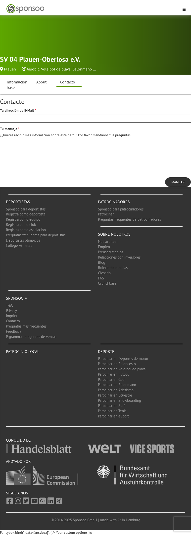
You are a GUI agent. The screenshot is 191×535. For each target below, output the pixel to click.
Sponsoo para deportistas (26, 209)
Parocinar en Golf (111, 379)
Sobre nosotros (114, 234)
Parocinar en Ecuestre (115, 395)
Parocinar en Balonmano (117, 384)
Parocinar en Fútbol (113, 374)
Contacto (67, 81)
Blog (101, 262)
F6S (101, 278)
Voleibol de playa (56, 69)
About (41, 81)
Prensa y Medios (110, 252)
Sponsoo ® (16, 298)
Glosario (104, 272)
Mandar (178, 182)
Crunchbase (107, 283)
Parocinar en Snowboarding (119, 400)
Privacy (11, 310)
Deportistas (18, 201)
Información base (17, 84)
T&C (9, 305)
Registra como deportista (25, 214)
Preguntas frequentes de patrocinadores (129, 219)
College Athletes (19, 245)
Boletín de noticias (113, 267)
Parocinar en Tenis (112, 410)
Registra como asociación (26, 229)
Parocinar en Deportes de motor (123, 358)
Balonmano (82, 69)
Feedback (13, 331)
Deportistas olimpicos (23, 240)
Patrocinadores (114, 201)
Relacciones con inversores (119, 257)
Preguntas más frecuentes (26, 326)
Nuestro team (108, 241)
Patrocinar (106, 214)
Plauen (10, 69)
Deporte (106, 351)
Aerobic (33, 69)
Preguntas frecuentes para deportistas (35, 235)
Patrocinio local (22, 351)
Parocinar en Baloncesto (117, 363)
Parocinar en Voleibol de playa (121, 369)
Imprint (11, 315)
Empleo (104, 246)
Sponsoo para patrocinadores (120, 209)
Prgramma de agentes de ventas (31, 336)
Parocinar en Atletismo (116, 390)
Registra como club (21, 224)
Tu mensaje (8, 129)
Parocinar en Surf (111, 405)
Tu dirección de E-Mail (17, 110)
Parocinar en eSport (113, 416)
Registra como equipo (23, 219)
